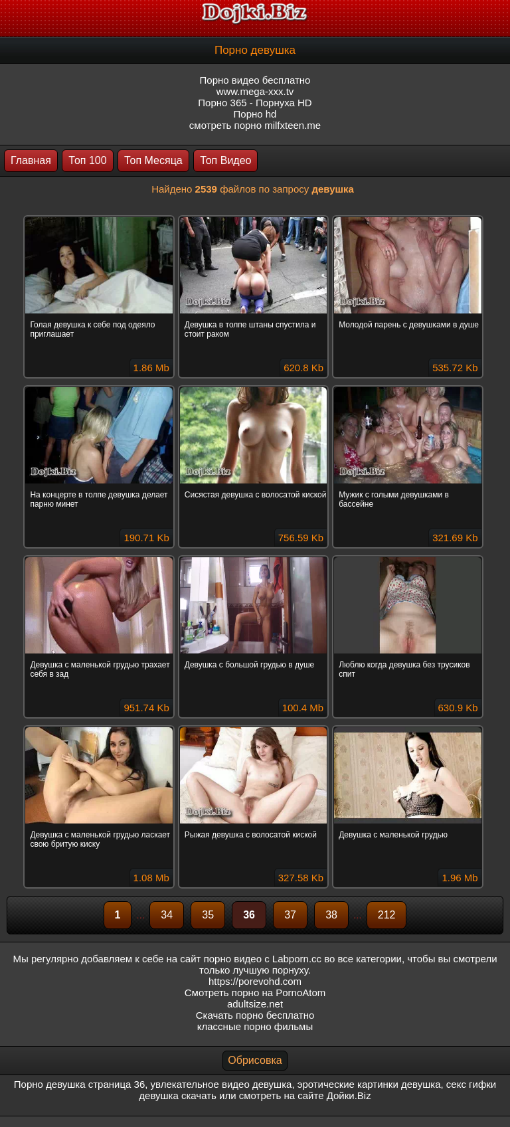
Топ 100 (87, 160)
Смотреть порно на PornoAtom (255, 992)
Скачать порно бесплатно (255, 1015)
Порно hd (255, 114)
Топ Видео (225, 160)
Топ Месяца (153, 160)
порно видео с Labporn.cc (262, 958)
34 (167, 914)
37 (290, 914)
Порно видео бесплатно (255, 80)
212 (387, 914)
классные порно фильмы (255, 1026)
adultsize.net (255, 1003)
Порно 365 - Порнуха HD (254, 102)
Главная (31, 160)
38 (331, 914)
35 (208, 914)
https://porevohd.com (255, 981)
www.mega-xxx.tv (255, 91)
